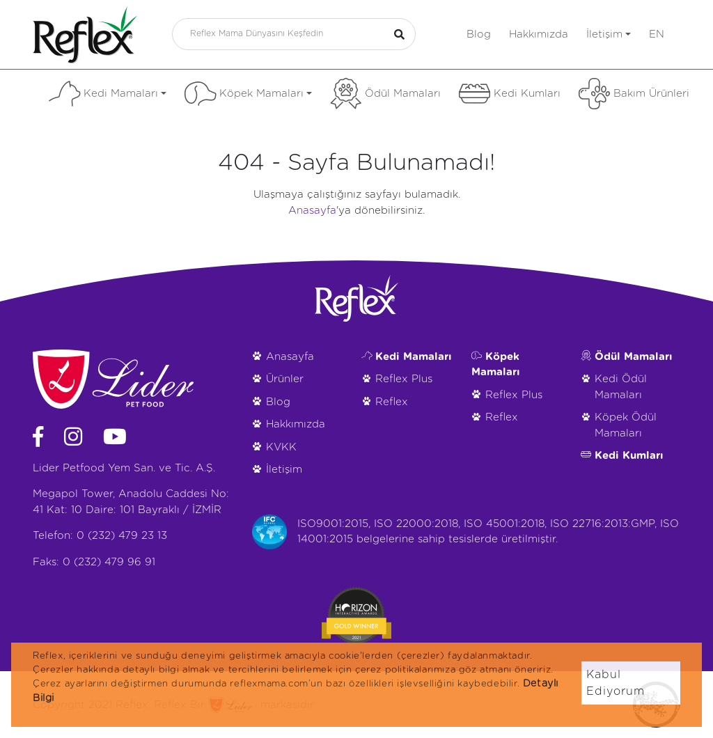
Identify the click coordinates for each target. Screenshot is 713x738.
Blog (479, 34)
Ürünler (285, 379)
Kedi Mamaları (107, 93)
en (656, 34)
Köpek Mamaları (248, 93)
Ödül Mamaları (385, 93)
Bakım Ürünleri (634, 93)
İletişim (608, 34)
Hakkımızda (538, 34)
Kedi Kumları (510, 93)
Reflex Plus (403, 379)
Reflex (391, 402)
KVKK (281, 447)
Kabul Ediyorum (615, 683)
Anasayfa (312, 210)
